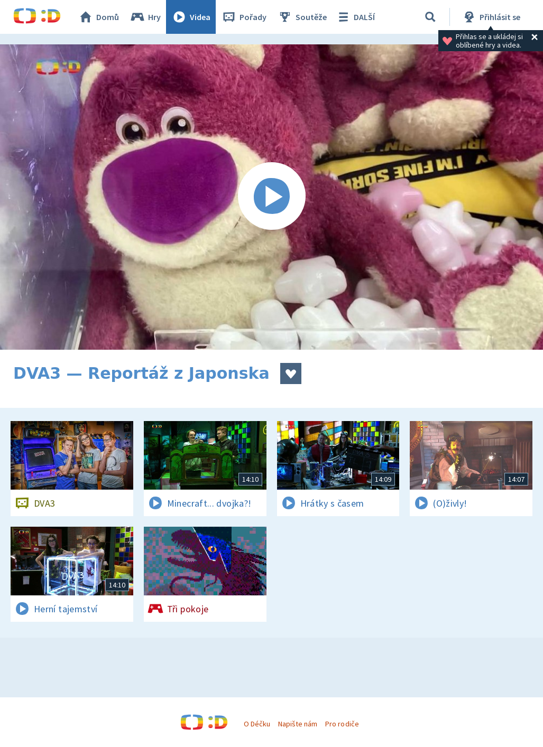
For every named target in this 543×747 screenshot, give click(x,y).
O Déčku (257, 724)
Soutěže (302, 17)
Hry (145, 17)
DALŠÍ (355, 17)
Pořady (243, 17)
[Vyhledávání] (430, 17)
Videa (190, 17)
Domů (98, 17)
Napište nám (297, 724)
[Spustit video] (271, 197)
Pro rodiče (341, 724)
